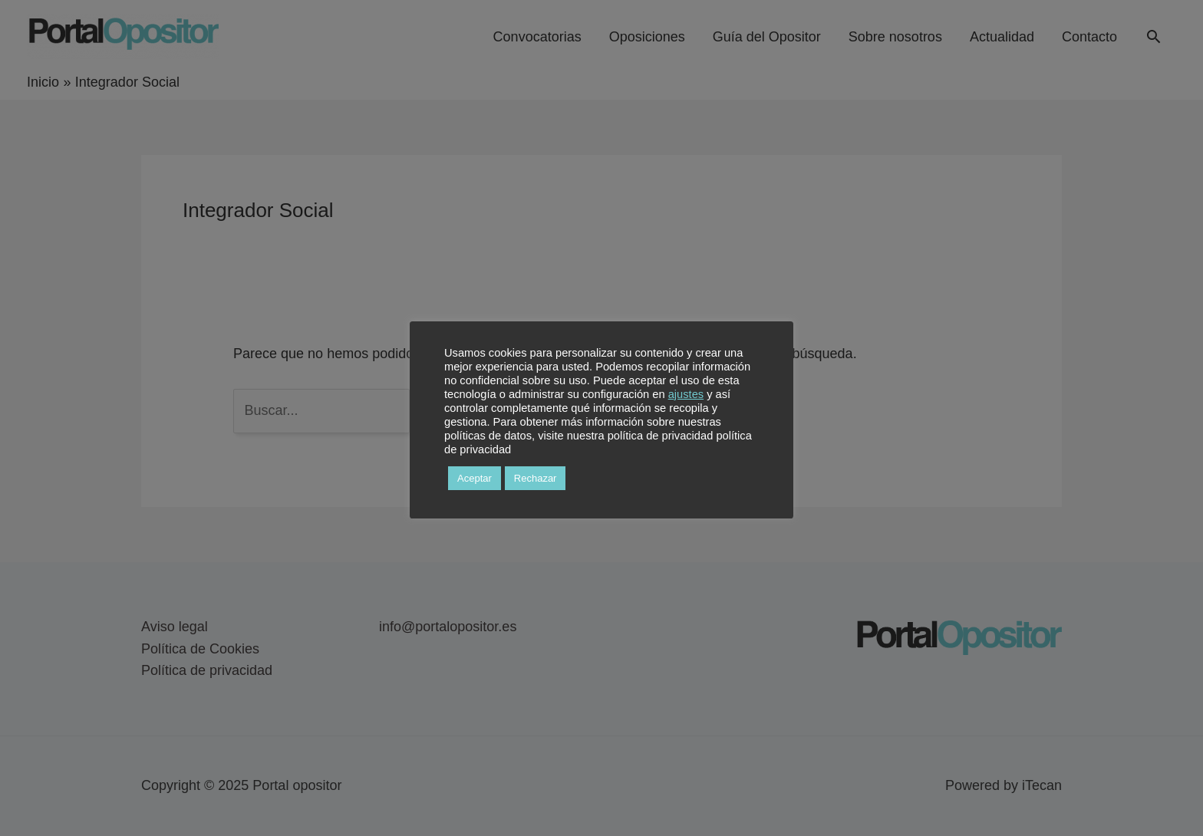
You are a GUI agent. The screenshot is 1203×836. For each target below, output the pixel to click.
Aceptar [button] (474, 478)
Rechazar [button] (535, 478)
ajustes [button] (686, 394)
